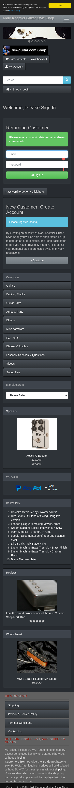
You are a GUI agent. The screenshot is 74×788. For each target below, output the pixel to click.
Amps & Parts (14, 311)
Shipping (13, 705)
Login (26, 89)
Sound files (13, 372)
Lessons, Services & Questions (25, 355)
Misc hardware (15, 329)
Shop (16, 89)
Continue (37, 260)
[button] (8, 33)
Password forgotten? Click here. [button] (25, 191)
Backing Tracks (15, 294)
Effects (10, 320)
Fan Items (12, 337)
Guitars (10, 285)
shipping (19, 757)
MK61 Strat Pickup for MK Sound (37, 678)
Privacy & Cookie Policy (22, 714)
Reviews (11, 572)
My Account (14, 66)
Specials (11, 411)
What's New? (14, 634)
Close (60, 5)
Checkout (39, 59)
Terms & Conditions (20, 722)
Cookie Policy (14, 10)
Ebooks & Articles (17, 346)
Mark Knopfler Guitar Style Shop (28, 18)
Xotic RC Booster (37, 455)
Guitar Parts (13, 303)
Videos (10, 363)
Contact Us (15, 731)
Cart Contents (16, 59)
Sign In (37, 175)
